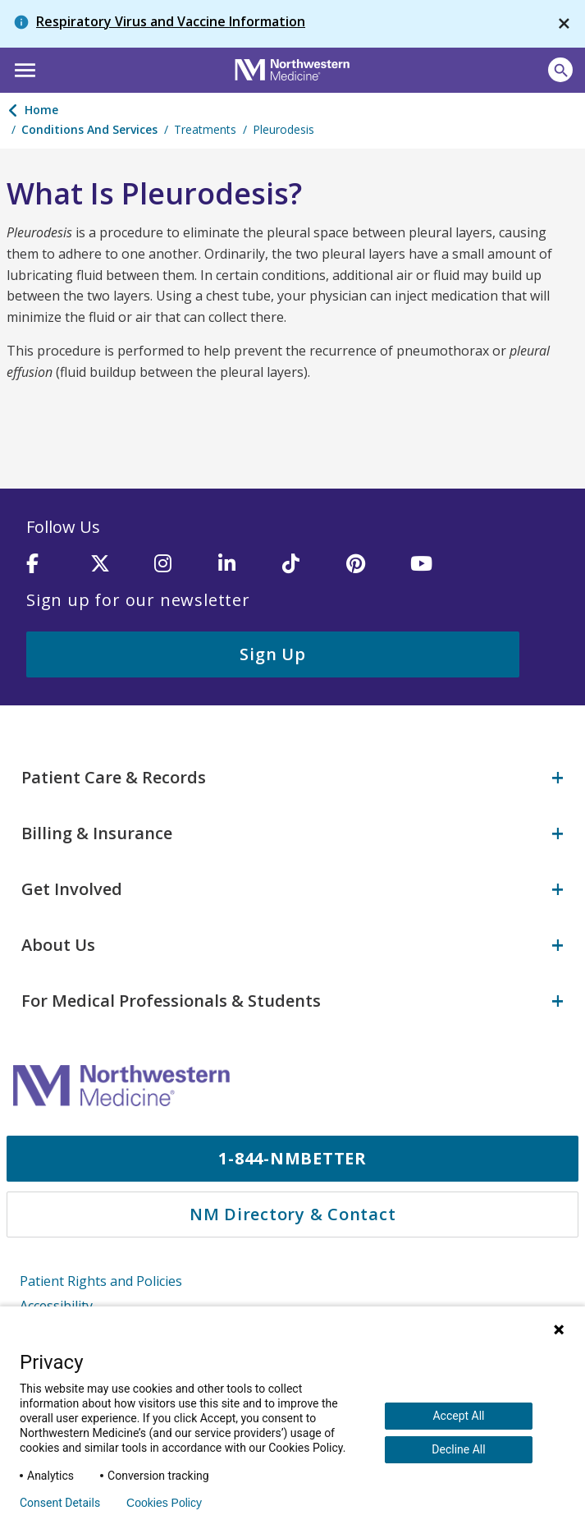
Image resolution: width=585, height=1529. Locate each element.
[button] (22, 68)
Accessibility (56, 1304)
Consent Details (60, 1502)
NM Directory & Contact (293, 1212)
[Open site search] (560, 69)
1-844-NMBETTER (292, 1157)
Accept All (458, 1415)
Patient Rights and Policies (101, 1279)
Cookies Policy (164, 1502)
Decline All (458, 1449)
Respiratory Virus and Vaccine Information (170, 21)
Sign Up (272, 654)
